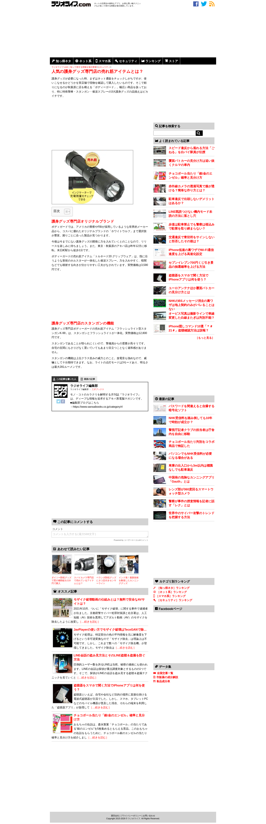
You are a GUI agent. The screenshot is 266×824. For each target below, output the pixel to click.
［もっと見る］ (204, 337)
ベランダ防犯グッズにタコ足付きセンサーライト (106, 580)
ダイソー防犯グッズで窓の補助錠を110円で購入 (61, 580)
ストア (173, 61)
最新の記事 (89, 379)
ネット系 (85, 61)
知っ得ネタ (63, 61)
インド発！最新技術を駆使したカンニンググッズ (129, 580)
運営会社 (115, 815)
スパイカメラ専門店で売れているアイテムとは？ (84, 580)
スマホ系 (105, 61)
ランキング (153, 61)
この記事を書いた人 (66, 379)
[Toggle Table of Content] (65, 211)
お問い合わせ (149, 815)
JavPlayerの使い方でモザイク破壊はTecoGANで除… (110, 629)
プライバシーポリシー (131, 815)
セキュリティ (128, 61)
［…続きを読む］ (89, 621)
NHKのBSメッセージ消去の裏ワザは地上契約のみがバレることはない (191, 305)
